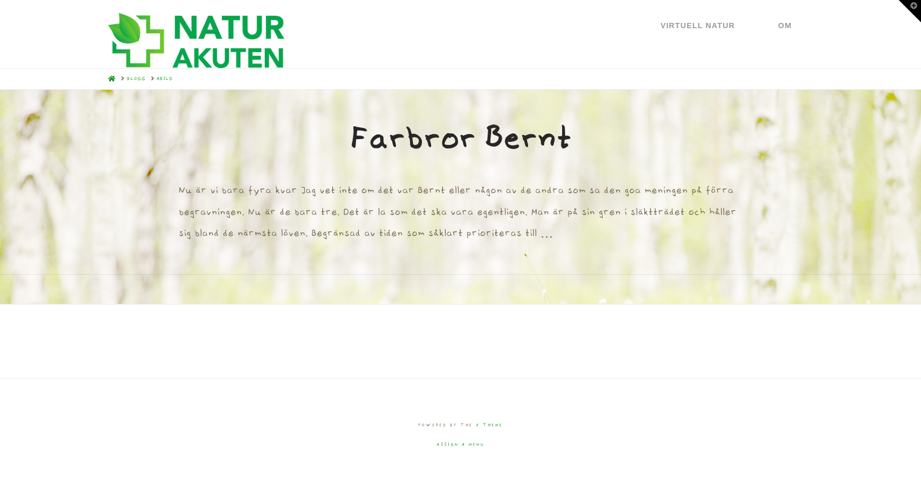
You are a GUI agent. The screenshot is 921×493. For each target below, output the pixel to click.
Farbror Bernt (460, 138)
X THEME (489, 425)
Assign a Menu (460, 444)
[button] (910, 11)
